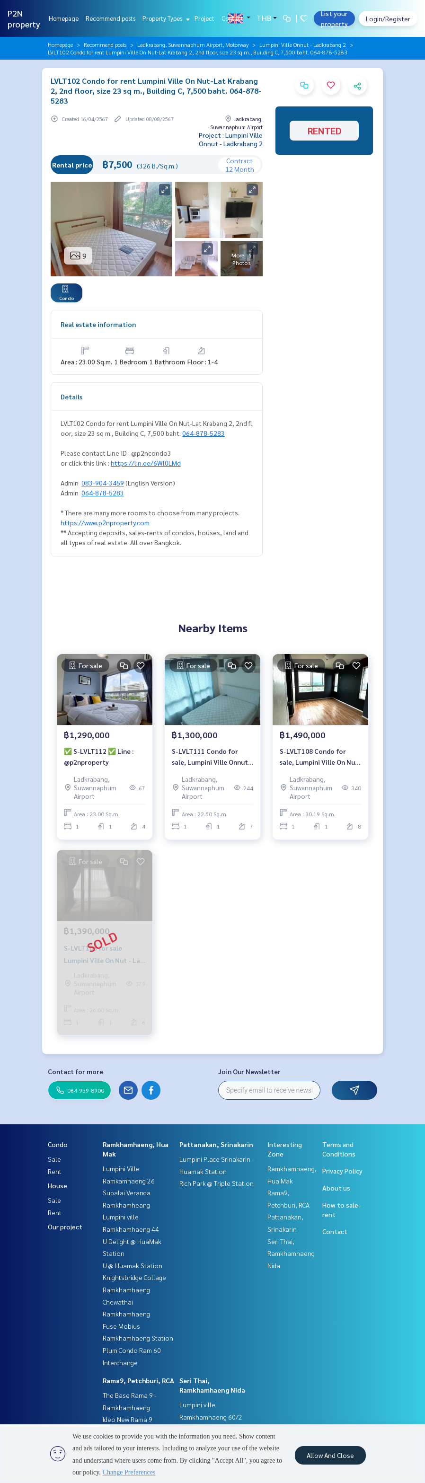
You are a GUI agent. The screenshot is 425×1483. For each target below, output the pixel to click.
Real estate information (98, 324)
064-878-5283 (203, 433)
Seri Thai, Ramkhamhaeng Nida (291, 1253)
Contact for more (75, 1071)
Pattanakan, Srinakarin (216, 1144)
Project (204, 18)
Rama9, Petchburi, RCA (138, 1380)
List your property (334, 18)
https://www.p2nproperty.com (105, 522)
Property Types (164, 18)
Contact (232, 18)
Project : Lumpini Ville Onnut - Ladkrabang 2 (231, 139)
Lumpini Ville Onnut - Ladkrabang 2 (302, 44)
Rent (55, 1171)
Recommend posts (110, 18)
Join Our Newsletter (249, 1071)
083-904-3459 (102, 482)
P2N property (24, 18)
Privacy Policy (342, 1170)
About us (336, 1187)
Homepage (64, 18)
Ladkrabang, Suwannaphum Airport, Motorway (192, 44)
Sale (54, 1159)
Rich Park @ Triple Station (216, 1183)
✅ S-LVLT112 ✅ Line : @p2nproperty (98, 756)
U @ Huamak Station (132, 1265)
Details (71, 396)
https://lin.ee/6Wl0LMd (146, 463)
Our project (65, 1226)
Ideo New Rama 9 (127, 1419)
